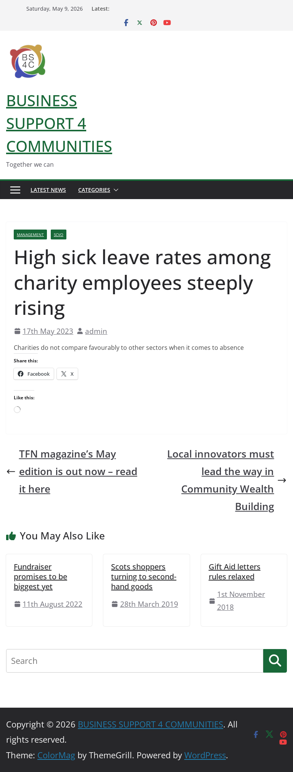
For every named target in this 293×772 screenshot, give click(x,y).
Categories (94, 189)
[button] (114, 190)
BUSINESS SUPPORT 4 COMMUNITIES (59, 123)
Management (30, 234)
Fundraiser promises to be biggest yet (40, 576)
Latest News (48, 189)
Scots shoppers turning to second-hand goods (143, 576)
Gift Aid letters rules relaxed (235, 571)
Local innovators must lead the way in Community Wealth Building (227, 480)
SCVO (58, 234)
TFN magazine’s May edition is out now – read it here (71, 471)
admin (96, 331)
